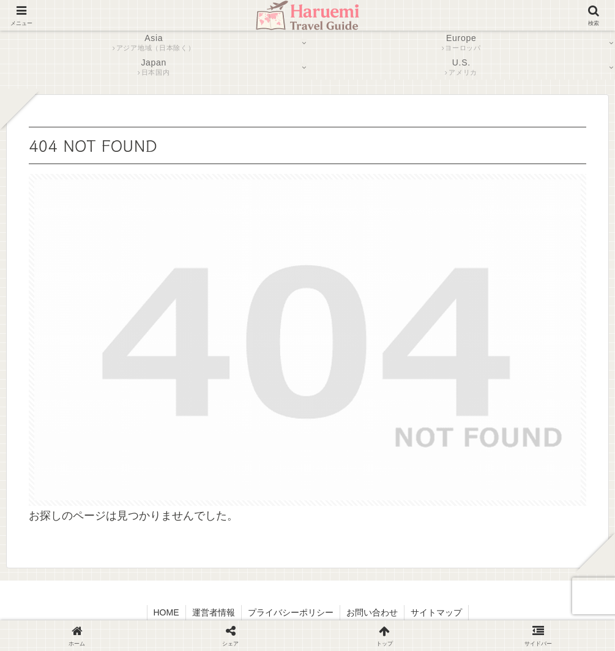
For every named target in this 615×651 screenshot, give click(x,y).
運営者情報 (213, 612)
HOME (166, 612)
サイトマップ (436, 612)
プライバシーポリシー (291, 612)
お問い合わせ (372, 612)
